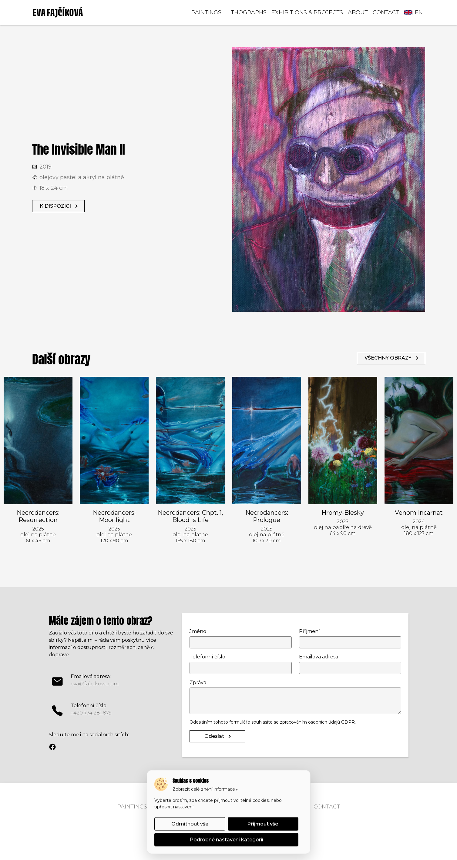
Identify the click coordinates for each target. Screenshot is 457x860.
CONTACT (386, 12)
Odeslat (214, 736)
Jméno (198, 631)
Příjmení (309, 631)
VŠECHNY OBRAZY (388, 358)
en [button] (413, 12)
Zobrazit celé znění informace (204, 789)
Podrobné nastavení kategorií (226, 839)
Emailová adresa (318, 657)
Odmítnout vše (189, 824)
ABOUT (358, 12)
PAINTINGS (206, 12)
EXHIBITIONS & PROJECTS (307, 12)
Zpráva (198, 682)
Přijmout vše (262, 824)
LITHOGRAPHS (246, 12)
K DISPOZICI (55, 206)
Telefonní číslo (207, 657)
